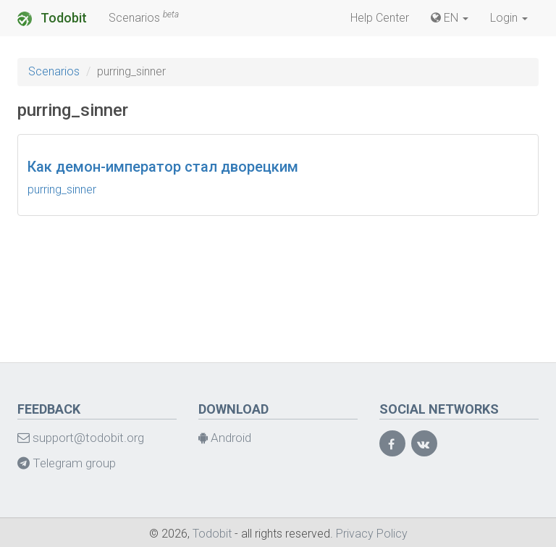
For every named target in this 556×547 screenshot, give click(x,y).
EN (449, 18)
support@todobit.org (80, 437)
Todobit (52, 18)
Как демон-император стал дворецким (163, 166)
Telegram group (66, 463)
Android (224, 437)
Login (509, 18)
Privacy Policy (372, 533)
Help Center (379, 18)
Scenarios (144, 17)
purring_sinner (62, 189)
